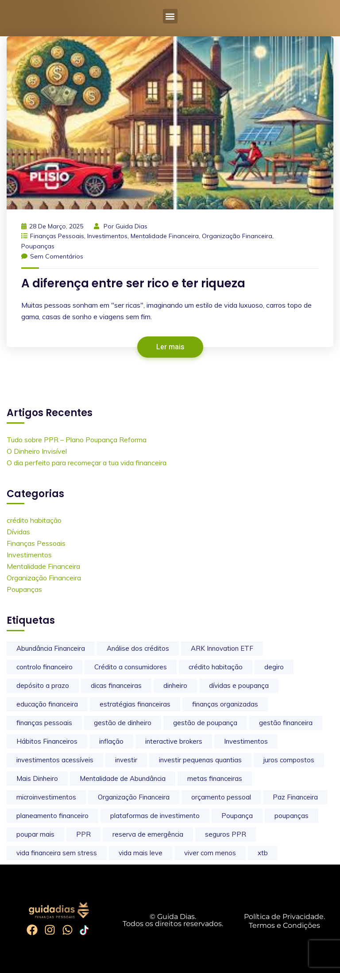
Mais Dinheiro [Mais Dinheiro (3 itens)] (37, 778)
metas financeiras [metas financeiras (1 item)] (214, 778)
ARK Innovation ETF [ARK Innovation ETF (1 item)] (222, 648)
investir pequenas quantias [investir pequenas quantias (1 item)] (200, 760)
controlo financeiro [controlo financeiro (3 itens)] (44, 667)
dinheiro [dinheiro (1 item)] (175, 685)
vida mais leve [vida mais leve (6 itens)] (140, 853)
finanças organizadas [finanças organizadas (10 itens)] (225, 704)
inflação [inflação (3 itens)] (111, 741)
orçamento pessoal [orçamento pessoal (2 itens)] (221, 797)
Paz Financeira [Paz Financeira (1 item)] (295, 797)
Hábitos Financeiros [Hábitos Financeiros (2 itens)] (46, 741)
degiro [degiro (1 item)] (274, 667)
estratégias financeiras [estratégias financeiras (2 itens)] (135, 704)
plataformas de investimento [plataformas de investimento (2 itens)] (155, 815)
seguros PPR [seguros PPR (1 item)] (225, 834)
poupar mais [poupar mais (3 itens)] (35, 834)
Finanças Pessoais (57, 236)
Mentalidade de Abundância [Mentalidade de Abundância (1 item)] (123, 778)
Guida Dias (131, 226)
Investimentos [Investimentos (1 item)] (246, 741)
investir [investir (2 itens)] (126, 760)
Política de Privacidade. (284, 916)
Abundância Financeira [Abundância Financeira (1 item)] (50, 648)
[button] (170, 16)
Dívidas (18, 531)
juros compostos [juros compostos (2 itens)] (288, 760)
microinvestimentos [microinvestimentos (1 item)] (46, 797)
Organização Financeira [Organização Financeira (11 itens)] (134, 797)
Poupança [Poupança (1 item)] (237, 815)
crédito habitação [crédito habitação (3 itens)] (216, 667)
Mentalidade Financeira (165, 236)
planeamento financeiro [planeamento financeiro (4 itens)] (52, 815)
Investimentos (107, 236)
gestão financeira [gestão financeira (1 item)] (286, 722)
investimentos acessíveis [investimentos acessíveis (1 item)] (54, 760)
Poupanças (37, 246)
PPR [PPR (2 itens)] (83, 834)
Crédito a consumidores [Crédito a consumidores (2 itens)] (130, 667)
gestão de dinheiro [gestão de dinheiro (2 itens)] (122, 722)
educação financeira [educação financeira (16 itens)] (47, 704)
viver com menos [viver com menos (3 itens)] (210, 853)
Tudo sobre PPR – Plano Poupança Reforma (77, 439)
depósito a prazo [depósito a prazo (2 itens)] (42, 685)
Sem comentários (52, 256)
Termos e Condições (284, 925)
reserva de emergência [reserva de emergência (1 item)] (147, 834)
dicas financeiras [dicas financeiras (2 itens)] (116, 685)
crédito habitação (34, 520)
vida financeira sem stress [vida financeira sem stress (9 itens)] (56, 853)
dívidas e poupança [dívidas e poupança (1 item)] (239, 685)
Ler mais (170, 347)
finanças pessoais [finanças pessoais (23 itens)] (44, 722)
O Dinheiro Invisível (37, 451)
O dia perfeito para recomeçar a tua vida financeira (86, 462)
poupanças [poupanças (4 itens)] (291, 815)
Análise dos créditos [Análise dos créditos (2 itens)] (138, 648)
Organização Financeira (237, 236)
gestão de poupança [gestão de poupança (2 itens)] (205, 722)
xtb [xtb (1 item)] (263, 853)
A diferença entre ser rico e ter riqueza (133, 283)
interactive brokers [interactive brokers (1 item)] (173, 741)
